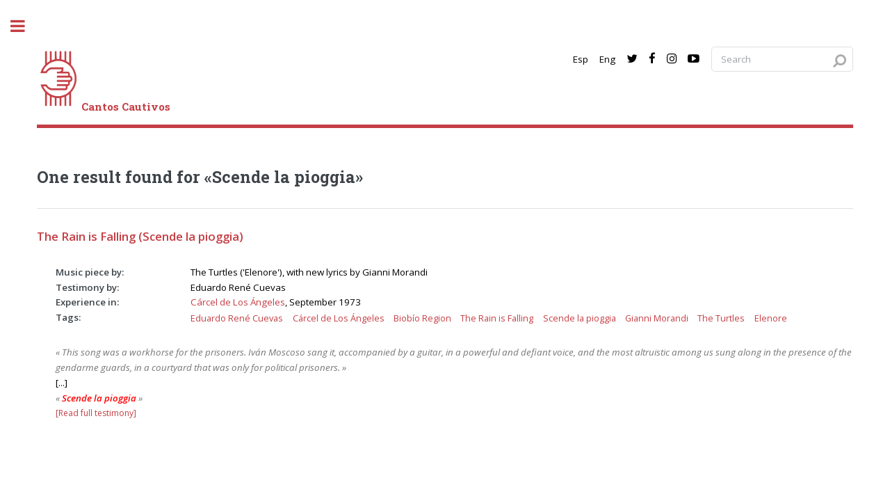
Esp (580, 59)
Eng (607, 59)
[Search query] (782, 59)
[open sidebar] (25, 26)
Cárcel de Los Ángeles (238, 302)
